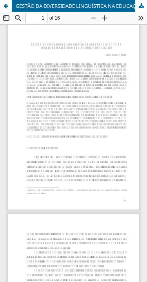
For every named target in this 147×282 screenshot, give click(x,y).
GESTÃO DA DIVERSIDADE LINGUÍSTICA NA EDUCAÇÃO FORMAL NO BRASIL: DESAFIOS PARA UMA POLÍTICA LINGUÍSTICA (81, 5)
